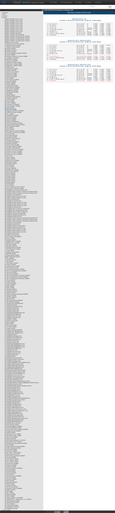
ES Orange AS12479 (10, 140)
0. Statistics (5, 13)
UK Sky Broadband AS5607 (12, 501)
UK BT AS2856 (9, 491)
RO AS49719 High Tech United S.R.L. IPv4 (16, 410)
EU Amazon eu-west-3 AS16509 (13, 154)
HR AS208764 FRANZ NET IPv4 (13, 216)
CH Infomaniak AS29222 (11, 68)
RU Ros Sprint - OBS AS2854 (13, 452)
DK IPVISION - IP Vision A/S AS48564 (15, 132)
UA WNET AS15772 (10, 490)
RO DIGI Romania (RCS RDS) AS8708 (15, 370)
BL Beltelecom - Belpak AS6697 (13, 64)
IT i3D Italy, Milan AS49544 (12, 255)
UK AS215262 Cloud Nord (12, 507)
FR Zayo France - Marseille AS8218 (14, 188)
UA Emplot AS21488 (10, 466)
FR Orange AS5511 (10, 182)
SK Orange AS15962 (10, 457)
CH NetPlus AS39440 (10, 70)
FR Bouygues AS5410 (11, 162)
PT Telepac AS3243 (10, 328)
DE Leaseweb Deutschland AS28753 (15, 124)
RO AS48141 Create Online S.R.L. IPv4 (15, 409)
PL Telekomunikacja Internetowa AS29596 (16, 294)
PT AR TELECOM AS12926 (12, 302)
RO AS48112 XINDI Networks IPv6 (14, 364)
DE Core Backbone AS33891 (12, 106)
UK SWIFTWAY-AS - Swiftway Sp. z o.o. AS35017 (18, 499)
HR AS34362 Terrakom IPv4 (12, 224)
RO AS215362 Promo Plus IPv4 (13, 384)
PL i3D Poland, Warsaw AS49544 (14, 300)
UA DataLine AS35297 (11, 465)
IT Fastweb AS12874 (10, 239)
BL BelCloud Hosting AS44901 (13, 62)
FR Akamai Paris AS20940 (12, 160)
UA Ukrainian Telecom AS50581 (13, 488)
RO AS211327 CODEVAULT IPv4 (13, 379)
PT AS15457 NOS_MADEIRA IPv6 (14, 303)
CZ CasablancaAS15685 (11, 86)
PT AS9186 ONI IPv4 (10, 356)
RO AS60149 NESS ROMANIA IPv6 (14, 367)
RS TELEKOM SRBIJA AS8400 (13, 427)
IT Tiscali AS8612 (9, 250)
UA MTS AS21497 (9, 480)
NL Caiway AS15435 (10, 264)
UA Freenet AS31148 (10, 473)
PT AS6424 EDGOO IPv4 (11, 354)
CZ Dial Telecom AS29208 (12, 89)
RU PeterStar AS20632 (11, 449)
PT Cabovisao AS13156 (11, 320)
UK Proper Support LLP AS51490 (14, 497)
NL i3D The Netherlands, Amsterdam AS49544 (17, 275)
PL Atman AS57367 (10, 281)
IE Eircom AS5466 (10, 238)
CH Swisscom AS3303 (11, 73)
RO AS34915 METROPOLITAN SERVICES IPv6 (17, 362)
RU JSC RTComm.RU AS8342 (13, 435)
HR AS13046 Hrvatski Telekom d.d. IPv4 (16, 202)
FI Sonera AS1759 (9, 157)
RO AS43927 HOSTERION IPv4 (13, 404)
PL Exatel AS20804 (10, 284)
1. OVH (3, 14)
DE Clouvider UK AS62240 (12, 104)
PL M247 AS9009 (9, 286)
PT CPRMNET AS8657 (11, 319)
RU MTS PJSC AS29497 (11, 437)
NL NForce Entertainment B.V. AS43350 (15, 271)
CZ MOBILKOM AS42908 (11, 92)
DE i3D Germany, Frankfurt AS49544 (15, 131)
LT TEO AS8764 (9, 261)
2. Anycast (4, 16)
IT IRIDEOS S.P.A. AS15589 (12, 243)
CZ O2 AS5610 (9, 93)
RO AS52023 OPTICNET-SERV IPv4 (14, 417)
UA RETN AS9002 (9, 483)
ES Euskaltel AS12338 (11, 137)
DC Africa (88, 2)
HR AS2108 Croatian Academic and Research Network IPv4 (21, 218)
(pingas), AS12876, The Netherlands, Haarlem (17, 36)
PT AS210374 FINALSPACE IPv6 (13, 306)
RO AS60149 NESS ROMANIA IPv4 (14, 420)
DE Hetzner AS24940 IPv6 (12, 121)
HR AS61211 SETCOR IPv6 (12, 199)
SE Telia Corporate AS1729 (12, 454)
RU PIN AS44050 (9, 445)
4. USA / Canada (6, 510)
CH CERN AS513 (9, 67)
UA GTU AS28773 (9, 474)
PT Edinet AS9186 (10, 322)
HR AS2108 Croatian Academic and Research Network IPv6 (21, 191)
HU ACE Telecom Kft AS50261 (13, 236)
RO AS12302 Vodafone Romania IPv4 (15, 372)
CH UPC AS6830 (9, 78)
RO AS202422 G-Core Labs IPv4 (13, 375)
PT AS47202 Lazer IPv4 (11, 350)
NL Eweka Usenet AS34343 (12, 266)
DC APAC (78, 2)
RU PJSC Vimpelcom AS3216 (13, 448)
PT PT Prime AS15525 (11, 325)
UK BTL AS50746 (9, 493)
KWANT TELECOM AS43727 (12, 257)
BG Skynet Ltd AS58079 (11, 61)
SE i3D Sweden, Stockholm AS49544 (15, 455)
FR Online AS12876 (10, 174)
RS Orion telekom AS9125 (12, 424)
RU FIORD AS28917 (10, 432)
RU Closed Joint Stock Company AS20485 (16, 429)
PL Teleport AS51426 (10, 295)
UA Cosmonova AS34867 (11, 463)
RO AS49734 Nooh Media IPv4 (13, 412)
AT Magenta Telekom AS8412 (13, 45)
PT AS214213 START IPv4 (12, 340)
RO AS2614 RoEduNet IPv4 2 (13, 389)
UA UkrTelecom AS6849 (11, 487)
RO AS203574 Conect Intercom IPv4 (14, 376)
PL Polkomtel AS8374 (11, 289)
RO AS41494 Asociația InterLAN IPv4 (15, 400)
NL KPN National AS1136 (11, 267)
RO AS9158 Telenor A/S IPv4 (12, 423)
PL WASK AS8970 (9, 298)
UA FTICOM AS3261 (10, 471)
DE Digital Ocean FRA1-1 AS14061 (14, 110)
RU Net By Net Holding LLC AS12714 (15, 440)
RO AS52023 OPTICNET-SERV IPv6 (14, 365)
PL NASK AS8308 (9, 288)
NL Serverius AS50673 (11, 272)
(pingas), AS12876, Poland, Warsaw (14, 34)
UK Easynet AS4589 (10, 494)
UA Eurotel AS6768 (10, 469)
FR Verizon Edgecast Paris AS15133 (14, 187)
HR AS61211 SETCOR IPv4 (12, 235)
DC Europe (54, 2)
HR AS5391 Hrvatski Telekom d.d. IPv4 (15, 229)
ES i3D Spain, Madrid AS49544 (13, 146)
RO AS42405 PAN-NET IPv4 (12, 403)
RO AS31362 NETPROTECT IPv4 (14, 392)
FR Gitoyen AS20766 (10, 168)
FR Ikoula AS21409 (10, 173)
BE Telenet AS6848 (10, 54)
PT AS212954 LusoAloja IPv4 (13, 339)
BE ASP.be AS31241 (10, 48)
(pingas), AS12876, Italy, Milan (13, 33)
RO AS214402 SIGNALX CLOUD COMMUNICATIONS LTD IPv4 (22, 382)
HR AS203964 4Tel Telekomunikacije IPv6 (16, 190)
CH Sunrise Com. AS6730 (12, 72)
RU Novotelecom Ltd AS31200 (13, 441)
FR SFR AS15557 (9, 183)
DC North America (67, 2)
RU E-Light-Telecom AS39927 (13, 431)
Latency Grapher (33, 2)
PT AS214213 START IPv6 (12, 309)
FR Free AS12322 (9, 165)
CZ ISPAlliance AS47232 (11, 90)
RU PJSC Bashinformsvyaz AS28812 (15, 446)
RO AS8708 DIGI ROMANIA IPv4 (13, 421)
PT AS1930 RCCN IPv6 (11, 305)
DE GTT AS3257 (9, 114)
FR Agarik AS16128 (10, 159)
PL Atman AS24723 (10, 280)
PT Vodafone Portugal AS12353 (13, 330)
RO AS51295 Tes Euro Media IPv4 (14, 415)
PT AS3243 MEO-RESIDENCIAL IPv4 (15, 344)
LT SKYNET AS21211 (10, 260)
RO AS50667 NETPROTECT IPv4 (14, 413)
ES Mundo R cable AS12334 (12, 138)
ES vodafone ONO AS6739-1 (12, 148)
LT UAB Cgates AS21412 (11, 263)
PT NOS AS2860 (9, 323)
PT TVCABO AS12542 (11, 326)
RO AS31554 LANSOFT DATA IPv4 (14, 393)
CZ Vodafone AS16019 (11, 98)
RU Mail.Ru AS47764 (10, 438)
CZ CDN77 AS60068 (10, 82)
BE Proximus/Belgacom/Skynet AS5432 (15, 53)
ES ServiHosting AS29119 (12, 142)
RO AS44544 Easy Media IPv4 (13, 406)
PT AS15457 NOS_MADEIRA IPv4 (14, 331)
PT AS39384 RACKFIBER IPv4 (13, 348)
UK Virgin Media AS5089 (11, 505)
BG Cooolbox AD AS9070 (12, 58)
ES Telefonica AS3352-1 (11, 143)
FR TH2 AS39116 (9, 185)
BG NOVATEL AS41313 (11, 59)
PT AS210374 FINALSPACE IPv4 (13, 337)
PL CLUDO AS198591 (10, 283)
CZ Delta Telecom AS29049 (12, 87)
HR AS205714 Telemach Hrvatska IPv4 (15, 213)
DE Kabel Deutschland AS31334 (13, 123)
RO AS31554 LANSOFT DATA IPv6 (14, 359)
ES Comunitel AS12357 (11, 135)
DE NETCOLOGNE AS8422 (12, 126)
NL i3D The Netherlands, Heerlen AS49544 (16, 277)
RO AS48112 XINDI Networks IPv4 (14, 407)
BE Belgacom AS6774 (11, 50)
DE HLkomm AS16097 (11, 117)
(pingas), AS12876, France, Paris (14, 19)
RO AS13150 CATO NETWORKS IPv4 (15, 373)
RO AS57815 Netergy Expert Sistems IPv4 (16, 418)
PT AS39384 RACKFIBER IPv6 (13, 314)
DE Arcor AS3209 (9, 101)
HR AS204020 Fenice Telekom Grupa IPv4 (16, 211)
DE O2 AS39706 (9, 128)
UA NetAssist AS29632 (11, 482)
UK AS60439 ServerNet (11, 508)
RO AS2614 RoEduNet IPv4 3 (13, 390)
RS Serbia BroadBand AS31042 (13, 426)
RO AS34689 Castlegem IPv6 (13, 361)
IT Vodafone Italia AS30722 (12, 252)
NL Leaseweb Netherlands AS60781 (14, 269)
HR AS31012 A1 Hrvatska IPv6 (13, 194)
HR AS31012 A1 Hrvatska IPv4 (13, 222)
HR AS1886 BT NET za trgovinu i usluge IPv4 (17, 208)
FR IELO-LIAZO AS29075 (11, 171)
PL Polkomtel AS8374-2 (11, 291)
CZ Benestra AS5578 (10, 81)
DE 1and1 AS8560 (9, 100)
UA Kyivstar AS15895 (10, 479)
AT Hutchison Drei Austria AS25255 (14, 44)
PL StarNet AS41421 (10, 292)
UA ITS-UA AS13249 (10, 477)
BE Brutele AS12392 (10, 51)
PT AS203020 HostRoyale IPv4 (13, 336)
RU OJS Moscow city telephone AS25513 (16, 443)
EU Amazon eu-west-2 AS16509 (13, 152)
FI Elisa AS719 (9, 155)
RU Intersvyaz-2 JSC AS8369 (13, 434)
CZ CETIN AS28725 (10, 84)
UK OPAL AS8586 (9, 496)
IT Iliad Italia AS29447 (11, 244)
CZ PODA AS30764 (10, 95)
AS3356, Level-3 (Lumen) (11, 42)
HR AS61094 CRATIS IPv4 (12, 233)
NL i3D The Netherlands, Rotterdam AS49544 (17, 278)
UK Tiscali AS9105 (10, 504)
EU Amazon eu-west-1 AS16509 (13, 151)
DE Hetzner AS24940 (10, 118)
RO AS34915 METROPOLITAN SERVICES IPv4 (17, 398)
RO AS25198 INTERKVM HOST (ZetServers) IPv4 (18, 386)
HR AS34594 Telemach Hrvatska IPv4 (15, 225)
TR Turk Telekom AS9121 (11, 459)
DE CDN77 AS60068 (10, 103)
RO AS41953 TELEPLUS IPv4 (13, 401)
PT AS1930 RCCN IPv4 (11, 334)
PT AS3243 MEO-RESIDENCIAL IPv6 (15, 312)
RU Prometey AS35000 (11, 451)
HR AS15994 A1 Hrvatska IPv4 (13, 207)
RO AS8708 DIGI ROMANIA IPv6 (13, 368)
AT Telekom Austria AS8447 (12, 47)
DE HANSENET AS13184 (11, 115)
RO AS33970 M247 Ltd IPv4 (12, 395)
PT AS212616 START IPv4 (12, 308)
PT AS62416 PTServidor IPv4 (13, 351)
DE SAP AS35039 (9, 129)
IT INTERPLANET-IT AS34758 (13, 241)
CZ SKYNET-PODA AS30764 (12, 96)
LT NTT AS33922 (9, 258)
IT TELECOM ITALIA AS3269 (12, 249)
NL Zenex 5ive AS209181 (11, 274)
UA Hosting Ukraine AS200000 (13, 476)
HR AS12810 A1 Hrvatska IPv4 (13, 201)
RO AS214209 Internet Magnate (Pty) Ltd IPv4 (17, 381)
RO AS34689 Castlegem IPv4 (13, 396)
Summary (98, 2)
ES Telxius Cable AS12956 (12, 145)
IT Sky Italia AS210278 (11, 246)
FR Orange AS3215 (10, 176)
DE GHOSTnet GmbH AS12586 (13, 112)
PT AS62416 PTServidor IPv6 (13, 316)
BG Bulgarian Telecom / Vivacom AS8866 (16, 56)
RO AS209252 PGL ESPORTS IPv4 (14, 378)
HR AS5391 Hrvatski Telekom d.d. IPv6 (15, 196)
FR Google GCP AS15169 (12, 169)
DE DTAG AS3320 (9, 107)
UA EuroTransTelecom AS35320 (13, 468)
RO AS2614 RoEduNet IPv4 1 (13, 387)
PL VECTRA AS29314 (10, 297)
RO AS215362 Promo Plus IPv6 (13, 358)
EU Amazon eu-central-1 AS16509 (14, 149)
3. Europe (4, 17)
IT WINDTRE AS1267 (10, 253)
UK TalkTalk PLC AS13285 (12, 502)
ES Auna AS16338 (10, 134)
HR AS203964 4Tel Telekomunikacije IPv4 (16, 210)
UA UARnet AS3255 (10, 485)
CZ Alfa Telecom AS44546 (12, 79)
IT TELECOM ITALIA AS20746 (13, 247)
